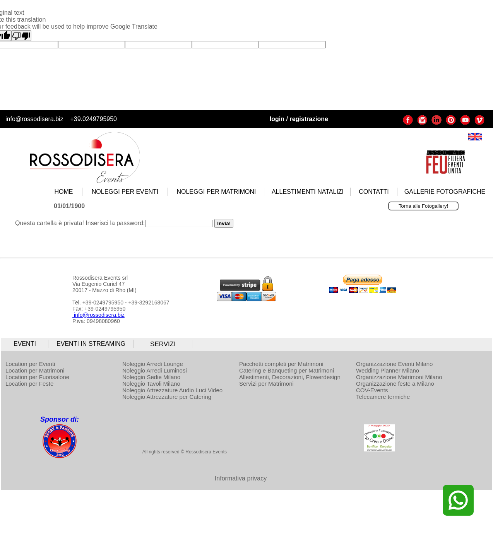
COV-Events (372, 390)
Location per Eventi (30, 364)
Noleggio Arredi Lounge (152, 364)
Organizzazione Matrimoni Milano (399, 377)
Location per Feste (29, 383)
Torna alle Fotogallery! (423, 206)
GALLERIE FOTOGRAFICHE (445, 191)
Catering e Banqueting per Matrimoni (286, 370)
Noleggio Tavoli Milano (151, 383)
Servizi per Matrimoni (266, 383)
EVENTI (25, 343)
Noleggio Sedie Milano (151, 377)
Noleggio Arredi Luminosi (154, 370)
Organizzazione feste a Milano (395, 383)
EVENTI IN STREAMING (90, 343)
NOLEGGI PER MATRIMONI (216, 191)
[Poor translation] (21, 35)
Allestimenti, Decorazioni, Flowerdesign (290, 377)
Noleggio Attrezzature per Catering (166, 396)
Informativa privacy (241, 478)
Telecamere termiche (383, 396)
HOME (64, 191)
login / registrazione (299, 119)
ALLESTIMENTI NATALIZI (308, 191)
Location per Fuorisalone (37, 377)
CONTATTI (374, 191)
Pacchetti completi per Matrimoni (281, 364)
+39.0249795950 (93, 119)
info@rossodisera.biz (34, 119)
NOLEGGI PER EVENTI (125, 191)
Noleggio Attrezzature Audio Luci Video (172, 390)
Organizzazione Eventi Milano (394, 364)
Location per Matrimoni (35, 370)
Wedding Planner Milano (387, 370)
